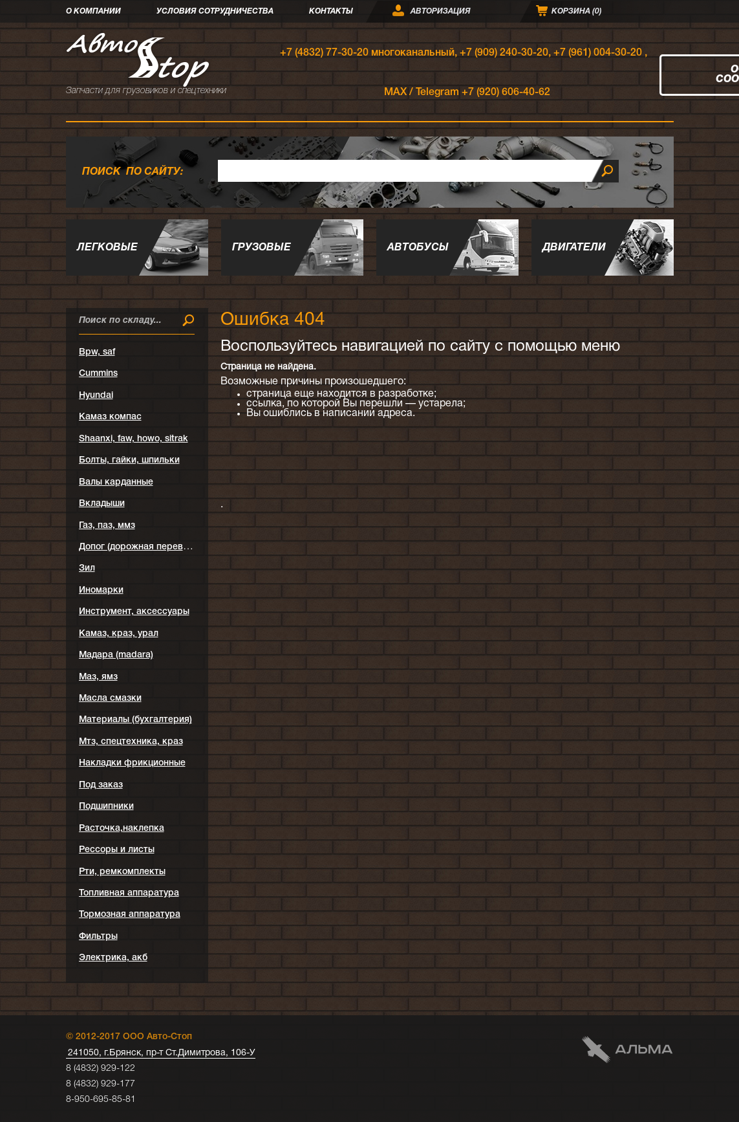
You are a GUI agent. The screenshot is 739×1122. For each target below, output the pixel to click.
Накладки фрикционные (132, 763)
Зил (87, 568)
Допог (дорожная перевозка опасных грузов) (178, 547)
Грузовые (261, 247)
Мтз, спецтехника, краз (131, 742)
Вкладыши (102, 504)
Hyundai (96, 395)
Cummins (98, 373)
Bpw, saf (97, 352)
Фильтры (98, 936)
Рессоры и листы (117, 850)
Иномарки (101, 590)
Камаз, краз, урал (118, 634)
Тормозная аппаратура (129, 914)
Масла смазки (110, 698)
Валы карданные (116, 482)
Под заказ (101, 785)
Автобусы (418, 247)
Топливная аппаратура (129, 893)
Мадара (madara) (116, 655)
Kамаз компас (110, 417)
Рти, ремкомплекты (122, 872)
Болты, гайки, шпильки (129, 460)
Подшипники (106, 806)
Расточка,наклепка (121, 828)
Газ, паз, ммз (107, 526)
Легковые (107, 247)
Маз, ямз (98, 677)
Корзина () (577, 11)
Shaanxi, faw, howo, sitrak (133, 439)
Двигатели (574, 247)
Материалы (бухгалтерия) (135, 720)
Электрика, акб (113, 958)
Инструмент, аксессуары (134, 612)
